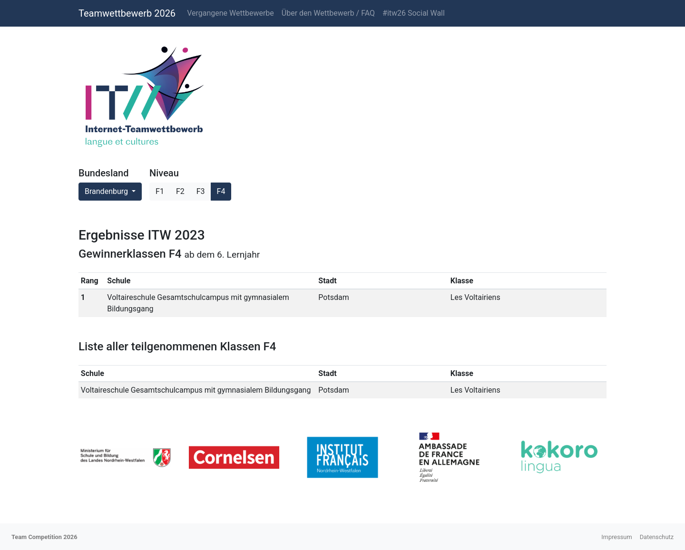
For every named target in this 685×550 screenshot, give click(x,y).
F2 (180, 191)
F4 (221, 191)
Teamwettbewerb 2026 (127, 13)
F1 (160, 191)
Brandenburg (107, 191)
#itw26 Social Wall (413, 13)
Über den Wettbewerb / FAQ (328, 13)
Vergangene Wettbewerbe (230, 13)
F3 (200, 191)
